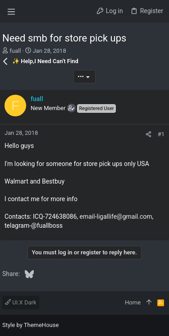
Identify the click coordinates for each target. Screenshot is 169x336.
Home (133, 302)
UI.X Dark (21, 302)
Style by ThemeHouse (30, 325)
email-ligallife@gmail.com (115, 216)
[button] (11, 11)
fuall (15, 50)
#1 (161, 134)
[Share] (148, 134)
